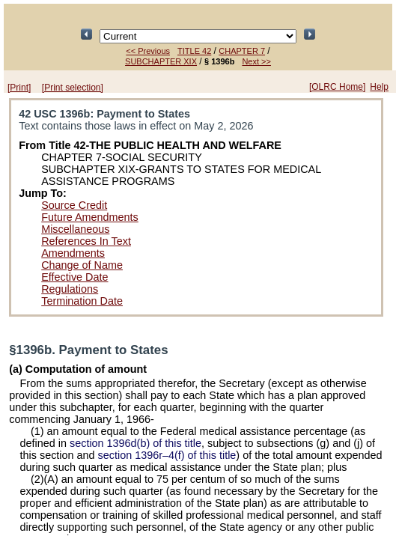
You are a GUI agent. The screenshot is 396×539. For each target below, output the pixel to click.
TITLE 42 (194, 50)
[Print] (19, 87)
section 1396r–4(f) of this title (167, 455)
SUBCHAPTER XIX (161, 61)
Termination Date (82, 301)
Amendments (73, 253)
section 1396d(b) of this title (135, 443)
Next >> (256, 61)
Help (379, 87)
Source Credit (74, 205)
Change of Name (82, 265)
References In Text (86, 241)
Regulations (69, 289)
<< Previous (148, 50)
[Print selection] (72, 87)
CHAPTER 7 (242, 50)
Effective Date (74, 277)
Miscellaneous (75, 229)
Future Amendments (89, 217)
